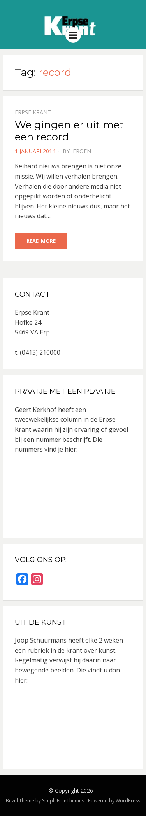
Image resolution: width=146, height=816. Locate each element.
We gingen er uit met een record (69, 131)
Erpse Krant (33, 112)
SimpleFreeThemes (63, 800)
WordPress (128, 800)
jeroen (81, 151)
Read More (41, 240)
